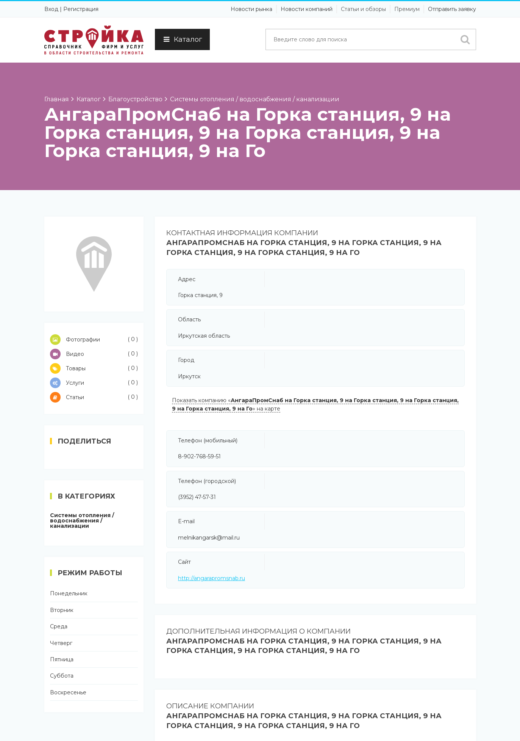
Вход (51, 9)
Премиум (407, 9)
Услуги (94, 383)
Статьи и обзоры (363, 9)
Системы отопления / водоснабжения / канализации (82, 521)
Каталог (182, 39)
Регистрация (80, 9)
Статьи (94, 397)
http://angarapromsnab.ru (211, 578)
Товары (94, 368)
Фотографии (94, 339)
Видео (94, 354)
